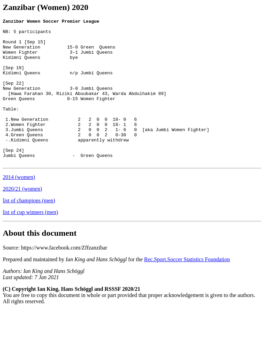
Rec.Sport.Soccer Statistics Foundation (187, 288)
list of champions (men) (29, 229)
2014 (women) (19, 206)
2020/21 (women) (22, 218)
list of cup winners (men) (30, 241)
